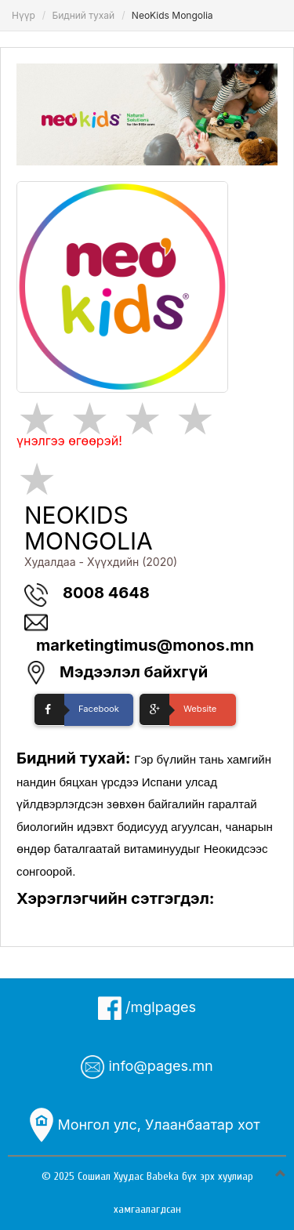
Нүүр (23, 15)
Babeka (163, 1176)
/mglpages (147, 1008)
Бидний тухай (83, 15)
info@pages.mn (146, 1067)
